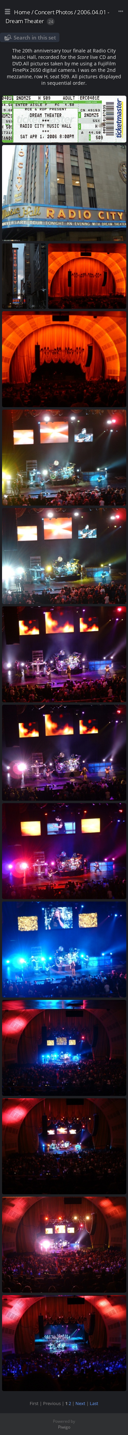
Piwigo (64, 1427)
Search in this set (35, 37)
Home (22, 12)
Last (94, 1403)
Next (80, 1403)
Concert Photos (53, 12)
